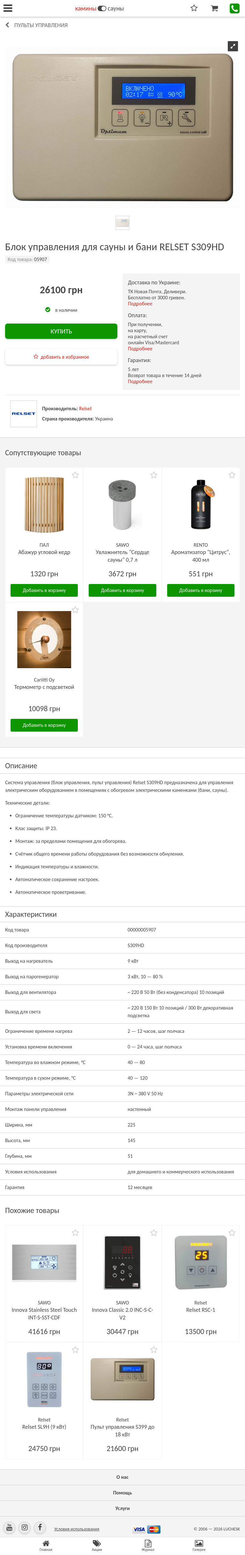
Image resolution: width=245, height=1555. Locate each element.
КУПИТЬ (61, 331)
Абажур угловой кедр (44, 552)
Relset (85, 408)
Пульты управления (41, 25)
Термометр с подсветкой (44, 686)
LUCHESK (232, 1529)
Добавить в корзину (44, 590)
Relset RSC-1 (200, 1309)
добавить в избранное (65, 357)
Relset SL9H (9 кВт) (44, 1426)
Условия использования (76, 1529)
